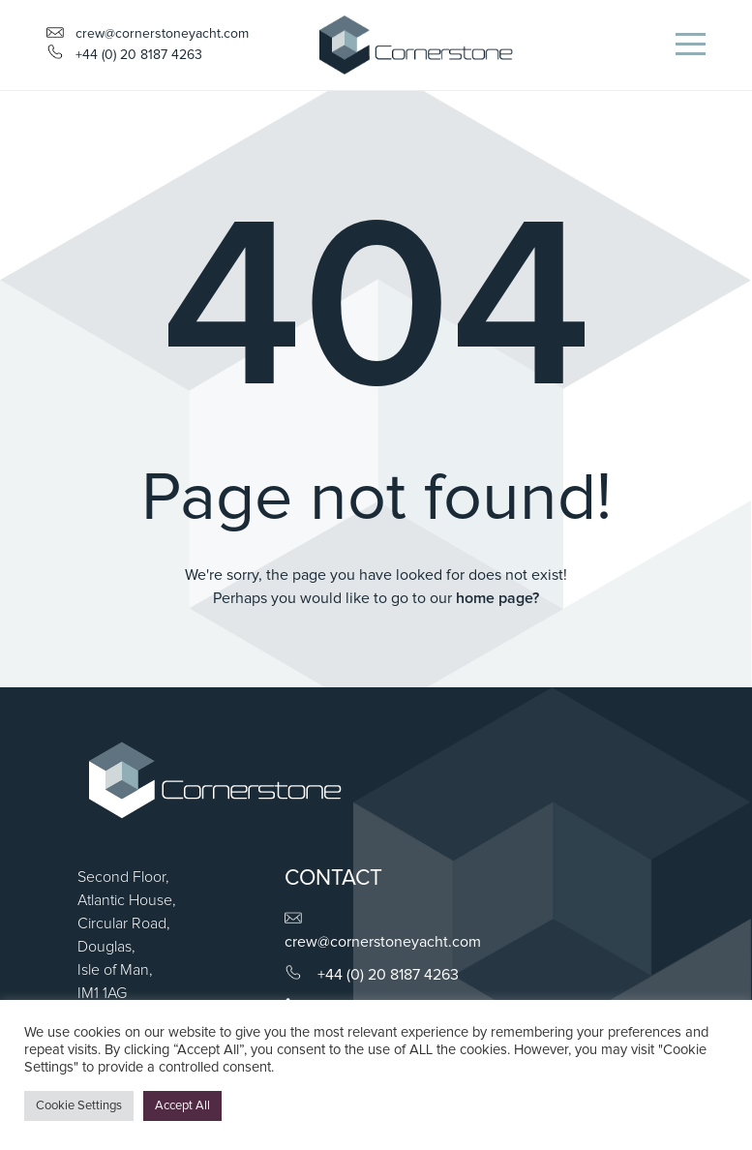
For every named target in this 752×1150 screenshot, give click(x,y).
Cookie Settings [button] (79, 1106)
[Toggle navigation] (690, 44)
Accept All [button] (182, 1106)
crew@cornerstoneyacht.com (147, 34)
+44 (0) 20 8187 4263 (388, 975)
